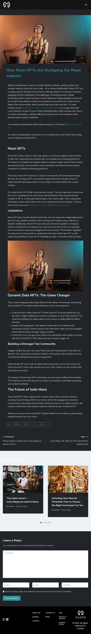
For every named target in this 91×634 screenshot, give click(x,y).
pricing (35, 617)
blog (48, 617)
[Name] (16, 585)
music (20, 424)
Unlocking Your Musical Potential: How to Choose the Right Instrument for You (67, 502)
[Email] (45, 585)
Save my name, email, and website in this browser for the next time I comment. (38, 591)
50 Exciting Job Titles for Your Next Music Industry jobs (68, 440)
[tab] (40, 522)
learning (11, 424)
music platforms (32, 424)
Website (66, 585)
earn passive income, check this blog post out (48, 205)
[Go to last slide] (7, 493)
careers (35, 621)
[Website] (75, 585)
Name (7, 585)
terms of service (62, 618)
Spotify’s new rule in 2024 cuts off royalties (41, 108)
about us (36, 613)
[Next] (84, 493)
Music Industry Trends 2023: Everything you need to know (23, 440)
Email (36, 585)
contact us (50, 613)
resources (46, 424)
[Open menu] (86, 5)
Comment (9, 553)
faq (60, 613)
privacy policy (62, 623)
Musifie (11, 506)
